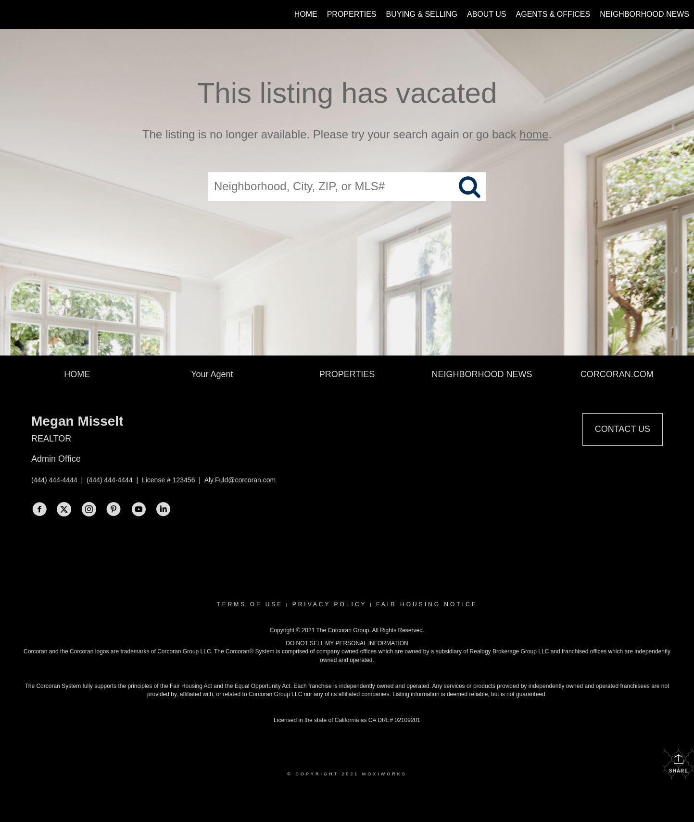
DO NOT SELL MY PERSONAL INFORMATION (347, 643)
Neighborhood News (644, 14)
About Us (486, 14)
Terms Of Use (249, 604)
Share (678, 763)
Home (305, 14)
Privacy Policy (329, 604)
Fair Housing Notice (427, 604)
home (533, 134)
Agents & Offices (553, 14)
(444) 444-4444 (54, 480)
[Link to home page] (12, 14)
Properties (352, 14)
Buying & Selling (422, 14)
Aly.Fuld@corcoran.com (240, 480)
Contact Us (622, 429)
